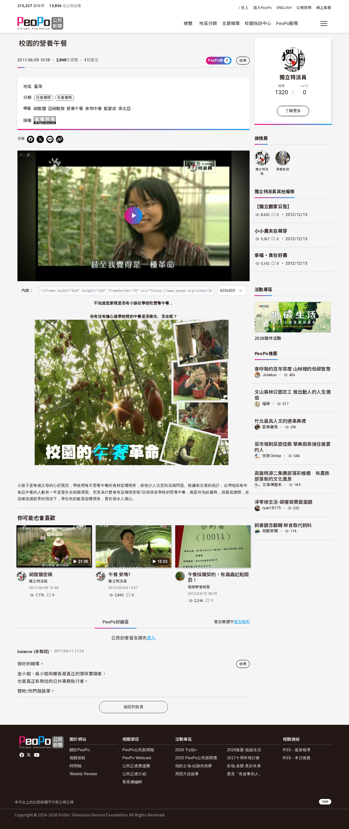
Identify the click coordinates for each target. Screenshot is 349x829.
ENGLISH (284, 8)
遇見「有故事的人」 (244, 774)
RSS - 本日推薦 (297, 758)
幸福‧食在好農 (270, 255)
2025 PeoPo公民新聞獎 (196, 758)
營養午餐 (74, 108)
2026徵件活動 (267, 338)
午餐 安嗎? (119, 574)
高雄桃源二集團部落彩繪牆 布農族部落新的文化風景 (292, 475)
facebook (22, 755)
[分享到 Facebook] (30, 139)
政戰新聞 (270, 531)
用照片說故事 (187, 774)
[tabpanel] (133, 665)
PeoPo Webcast (136, 758)
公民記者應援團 (136, 766)
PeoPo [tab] (116, 621)
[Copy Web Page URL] (59, 139)
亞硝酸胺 (56, 108)
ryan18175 (271, 507)
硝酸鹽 (39, 108)
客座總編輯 (132, 782)
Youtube (37, 755)
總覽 (188, 23)
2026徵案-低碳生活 (244, 750)
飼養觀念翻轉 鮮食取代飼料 (283, 524)
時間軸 (75, 766)
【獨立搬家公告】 (273, 206)
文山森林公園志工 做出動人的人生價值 (292, 394)
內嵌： (27, 290)
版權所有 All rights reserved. (46, 120)
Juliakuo (269, 375)
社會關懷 (43, 98)
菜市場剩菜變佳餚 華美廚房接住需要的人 (292, 446)
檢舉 (242, 61)
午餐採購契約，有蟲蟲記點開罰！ (218, 577)
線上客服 (323, 8)
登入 (244, 8)
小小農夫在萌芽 (270, 231)
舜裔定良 (282, 169)
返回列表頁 (133, 707)
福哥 (266, 403)
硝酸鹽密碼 (41, 574)
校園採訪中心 (258, 23)
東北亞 (124, 108)
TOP (325, 802)
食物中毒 (93, 108)
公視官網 (303, 8)
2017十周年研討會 (243, 758)
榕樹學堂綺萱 (199, 587)
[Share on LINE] (50, 139)
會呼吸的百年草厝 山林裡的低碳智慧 (292, 368)
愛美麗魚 (270, 426)
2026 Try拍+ (186, 750)
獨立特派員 (38, 581)
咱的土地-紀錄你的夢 (193, 766)
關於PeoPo (80, 750)
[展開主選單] (324, 23)
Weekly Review (83, 774)
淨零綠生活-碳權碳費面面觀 (283, 501)
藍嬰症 (110, 108)
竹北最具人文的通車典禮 (280, 420)
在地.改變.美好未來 (244, 766)
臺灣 (38, 86)
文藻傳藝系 (272, 484)
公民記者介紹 (134, 774)
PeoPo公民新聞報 (138, 750)
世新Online (271, 456)
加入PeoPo (262, 8)
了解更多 (293, 111)
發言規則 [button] (242, 622)
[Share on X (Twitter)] (40, 139)
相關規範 (77, 758)
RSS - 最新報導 (297, 750)
